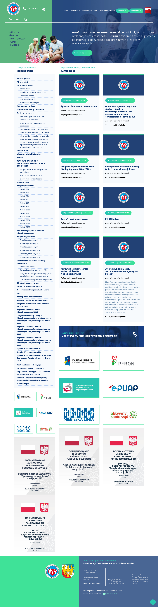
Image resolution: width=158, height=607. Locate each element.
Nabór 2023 (25, 220)
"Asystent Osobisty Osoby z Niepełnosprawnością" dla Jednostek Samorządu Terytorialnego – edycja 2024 (34, 319)
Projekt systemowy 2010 (30, 243)
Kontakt (122, 11)
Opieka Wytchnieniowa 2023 (29, 348)
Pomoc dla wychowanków (31, 175)
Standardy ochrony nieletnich (30, 368)
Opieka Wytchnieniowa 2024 (30, 352)
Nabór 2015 (25, 192)
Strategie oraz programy (28, 283)
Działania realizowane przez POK (33, 270)
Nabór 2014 (25, 189)
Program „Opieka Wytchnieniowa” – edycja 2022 (33, 304)
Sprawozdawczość (28, 99)
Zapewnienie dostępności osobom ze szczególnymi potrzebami (33, 373)
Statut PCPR (25, 89)
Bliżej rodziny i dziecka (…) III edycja (34, 133)
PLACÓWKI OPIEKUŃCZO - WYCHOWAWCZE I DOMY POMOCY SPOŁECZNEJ (32, 163)
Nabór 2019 (24, 206)
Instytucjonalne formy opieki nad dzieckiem (34, 170)
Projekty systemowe (26, 236)
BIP (18, 293)
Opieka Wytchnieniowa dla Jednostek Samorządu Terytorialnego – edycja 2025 (34, 358)
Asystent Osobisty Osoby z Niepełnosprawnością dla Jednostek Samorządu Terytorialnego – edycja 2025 (33, 330)
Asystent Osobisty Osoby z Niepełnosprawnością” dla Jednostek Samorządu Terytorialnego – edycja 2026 (34, 341)
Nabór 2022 (25, 217)
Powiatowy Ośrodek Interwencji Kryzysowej (31, 262)
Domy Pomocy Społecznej (31, 179)
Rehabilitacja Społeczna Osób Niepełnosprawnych (30, 231)
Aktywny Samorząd (25, 186)
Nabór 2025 (25, 227)
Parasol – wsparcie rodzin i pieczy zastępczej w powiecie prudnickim (32, 379)
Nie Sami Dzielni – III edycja (29, 365)
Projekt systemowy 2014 (30, 257)
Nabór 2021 (24, 213)
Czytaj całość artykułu (71, 115)
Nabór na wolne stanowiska (29, 286)
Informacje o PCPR (89, 11)
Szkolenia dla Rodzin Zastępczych (34, 129)
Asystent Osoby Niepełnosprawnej (32, 300)
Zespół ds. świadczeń (29, 120)
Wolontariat (22, 150)
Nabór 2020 (25, 210)
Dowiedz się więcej (82, 53)
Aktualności (75, 11)
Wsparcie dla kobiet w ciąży (29, 154)
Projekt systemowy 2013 (30, 254)
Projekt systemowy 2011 (29, 247)
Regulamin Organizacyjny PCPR (33, 92)
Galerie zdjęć (23, 384)
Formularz (136, 11)
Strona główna (23, 78)
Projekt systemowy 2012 (30, 250)
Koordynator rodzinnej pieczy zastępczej (32, 124)
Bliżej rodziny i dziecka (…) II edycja (34, 136)
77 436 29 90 (31, 9)
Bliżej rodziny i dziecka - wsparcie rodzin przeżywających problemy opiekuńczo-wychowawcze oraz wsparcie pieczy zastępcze (34, 143)
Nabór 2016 (24, 196)
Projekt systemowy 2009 (30, 240)
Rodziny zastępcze (25, 113)
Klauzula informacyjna (29, 102)
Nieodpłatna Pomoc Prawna (29, 297)
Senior (20, 157)
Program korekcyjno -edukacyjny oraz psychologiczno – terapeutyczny (36, 274)
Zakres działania (27, 96)
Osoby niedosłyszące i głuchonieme (33, 290)
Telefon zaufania (27, 267)
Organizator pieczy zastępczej (30, 109)
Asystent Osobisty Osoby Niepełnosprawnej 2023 (28, 311)
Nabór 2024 (25, 224)
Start (66, 11)
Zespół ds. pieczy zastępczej (32, 116)
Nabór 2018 (24, 203)
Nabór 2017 (24, 199)
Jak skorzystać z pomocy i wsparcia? (36, 279)
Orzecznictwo (23, 182)
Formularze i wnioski (107, 11)
